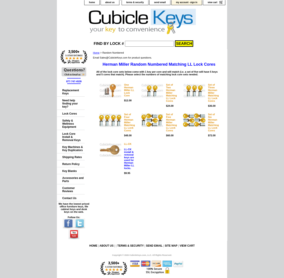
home (92, 2)
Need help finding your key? (70, 103)
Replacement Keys (70, 92)
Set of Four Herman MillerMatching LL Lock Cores (129, 122)
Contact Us (69, 198)
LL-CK (127, 144)
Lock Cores (69, 113)
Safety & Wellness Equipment (69, 123)
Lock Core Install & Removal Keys (71, 137)
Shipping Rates (72, 157)
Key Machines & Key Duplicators (72, 149)
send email (160, 2)
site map (171, 245)
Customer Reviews (68, 190)
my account (182, 2)
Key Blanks (69, 171)
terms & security (135, 2)
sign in (193, 2)
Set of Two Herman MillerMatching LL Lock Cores (171, 92)
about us (110, 2)
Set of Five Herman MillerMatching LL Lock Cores (171, 122)
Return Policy (71, 164)
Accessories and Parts (73, 179)
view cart (212, 2)
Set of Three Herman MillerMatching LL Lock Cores (213, 92)
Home (96, 52)
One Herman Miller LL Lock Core (129, 90)
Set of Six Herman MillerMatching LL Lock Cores (213, 122)
